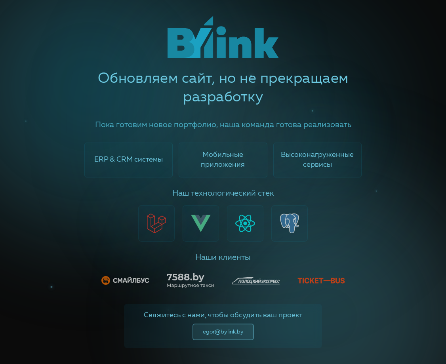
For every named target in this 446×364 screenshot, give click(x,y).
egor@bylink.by (223, 332)
